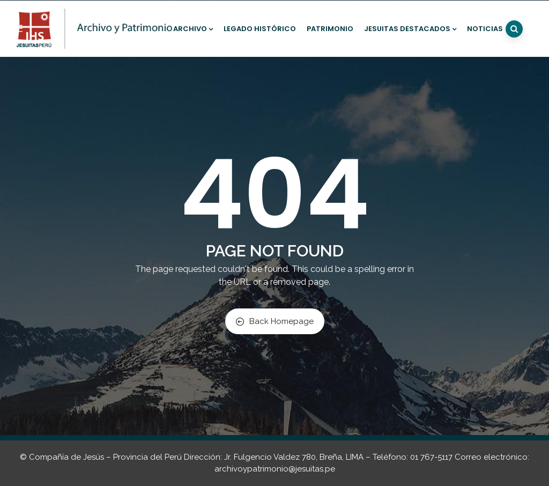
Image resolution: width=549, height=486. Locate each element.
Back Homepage (275, 321)
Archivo (193, 29)
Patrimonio (330, 29)
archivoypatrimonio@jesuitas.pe (274, 469)
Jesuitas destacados (410, 29)
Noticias (485, 29)
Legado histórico (260, 29)
